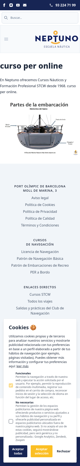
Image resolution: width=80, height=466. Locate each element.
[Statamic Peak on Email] (24, 5)
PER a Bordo (40, 272)
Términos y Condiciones (40, 225)
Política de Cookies (40, 204)
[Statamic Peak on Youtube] (18, 5)
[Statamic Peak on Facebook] (4, 5)
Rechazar (63, 451)
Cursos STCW (39, 294)
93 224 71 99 (65, 5)
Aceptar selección (41, 451)
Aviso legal (39, 198)
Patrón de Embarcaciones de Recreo (40, 265)
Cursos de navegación (40, 242)
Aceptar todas (18, 451)
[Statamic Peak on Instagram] (11, 5)
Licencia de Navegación (40, 251)
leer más (22, 366)
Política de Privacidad (40, 211)
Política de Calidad (40, 218)
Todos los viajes (40, 301)
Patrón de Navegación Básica (40, 258)
